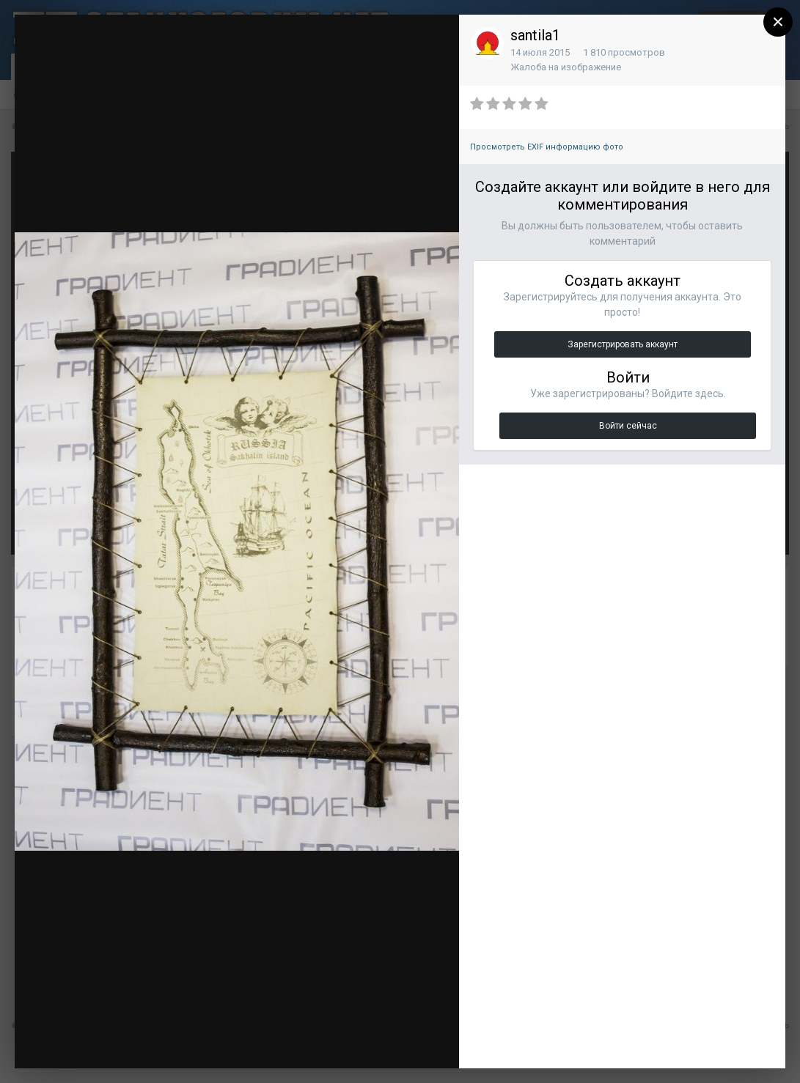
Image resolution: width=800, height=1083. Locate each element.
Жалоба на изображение (565, 67)
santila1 (535, 35)
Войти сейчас (628, 426)
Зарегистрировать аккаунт (623, 344)
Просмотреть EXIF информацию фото (546, 147)
